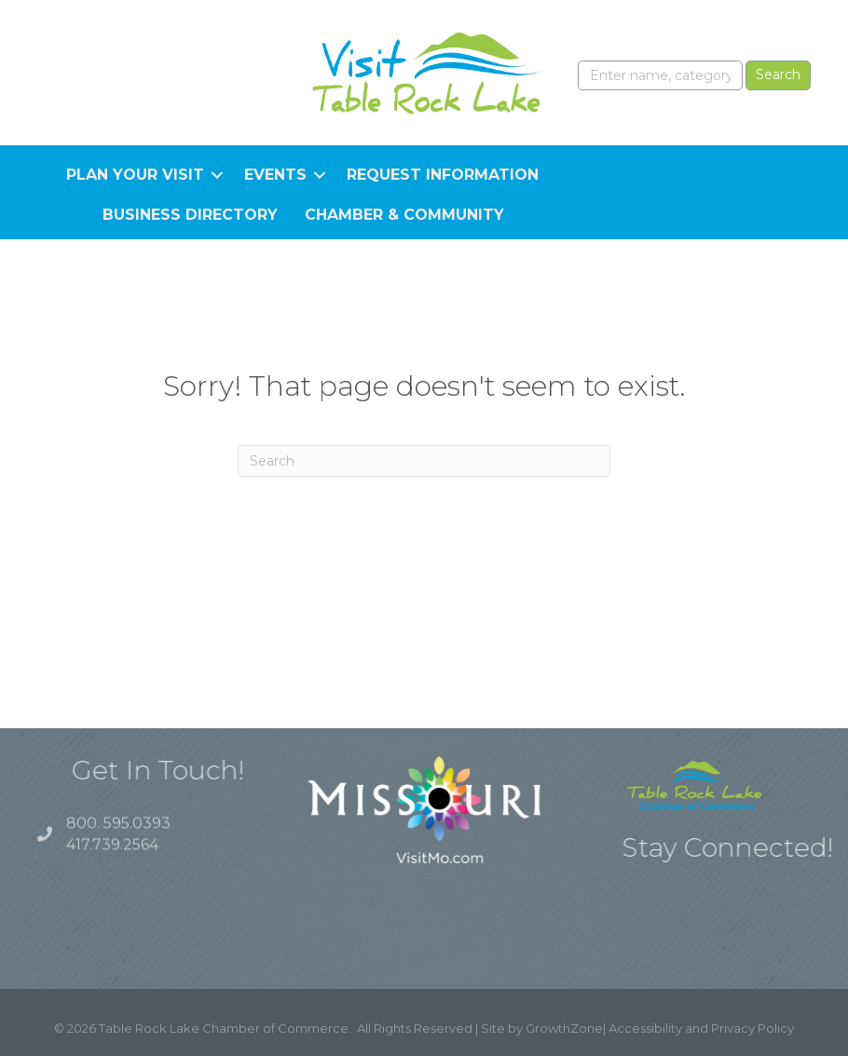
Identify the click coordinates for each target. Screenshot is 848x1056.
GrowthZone (564, 1028)
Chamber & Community (404, 214)
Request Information (443, 174)
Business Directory (190, 214)
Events (275, 174)
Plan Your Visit (135, 174)
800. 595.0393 (118, 831)
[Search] (424, 461)
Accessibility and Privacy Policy (701, 1028)
